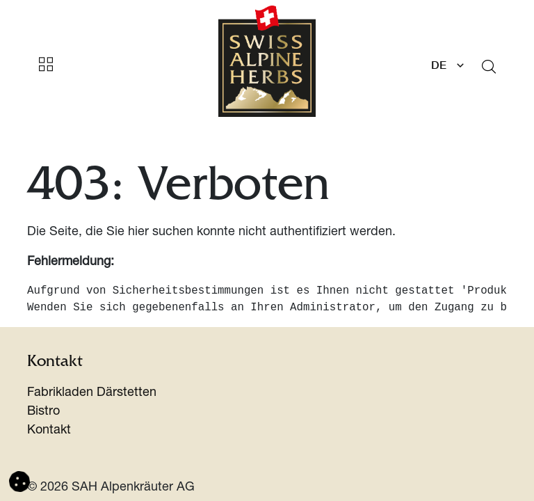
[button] (19, 482)
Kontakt (49, 430)
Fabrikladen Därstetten (91, 393)
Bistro (43, 412)
